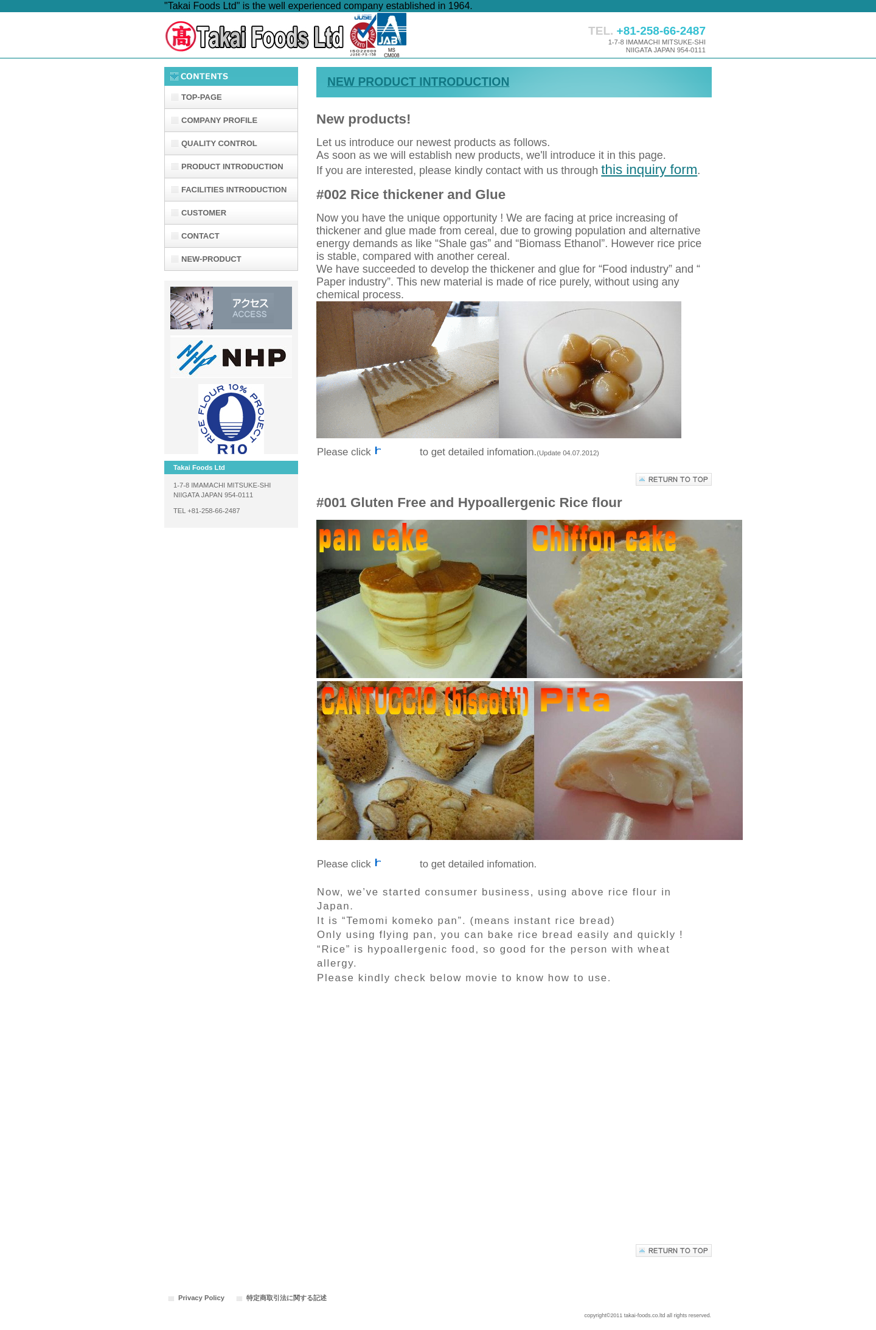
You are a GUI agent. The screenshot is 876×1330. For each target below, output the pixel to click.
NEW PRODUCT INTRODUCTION (418, 81)
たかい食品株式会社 (286, 35)
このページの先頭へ (674, 479)
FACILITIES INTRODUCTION (234, 189)
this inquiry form (649, 169)
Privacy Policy (201, 1297)
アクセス (231, 308)
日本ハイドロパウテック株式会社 (231, 356)
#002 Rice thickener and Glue (411, 194)
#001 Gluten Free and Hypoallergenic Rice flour (469, 502)
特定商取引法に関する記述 (286, 1297)
